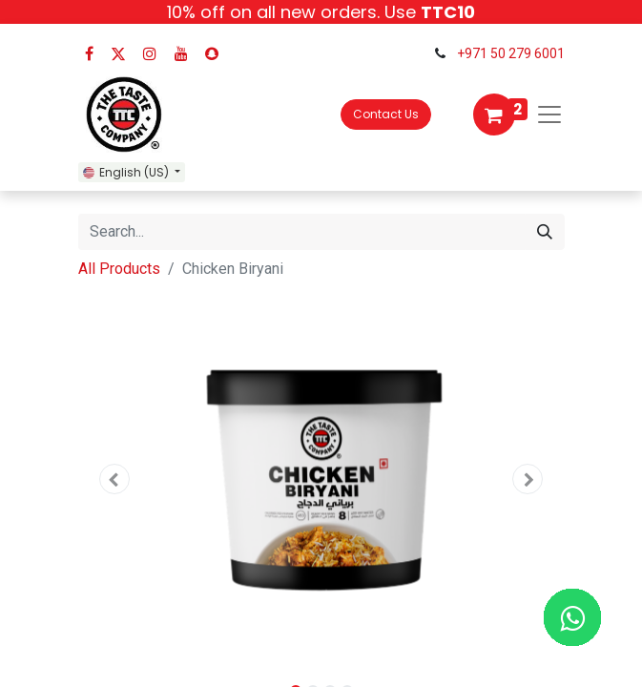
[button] (115, 479)
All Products (119, 269)
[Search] (545, 232)
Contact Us (386, 114)
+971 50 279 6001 (511, 53)
